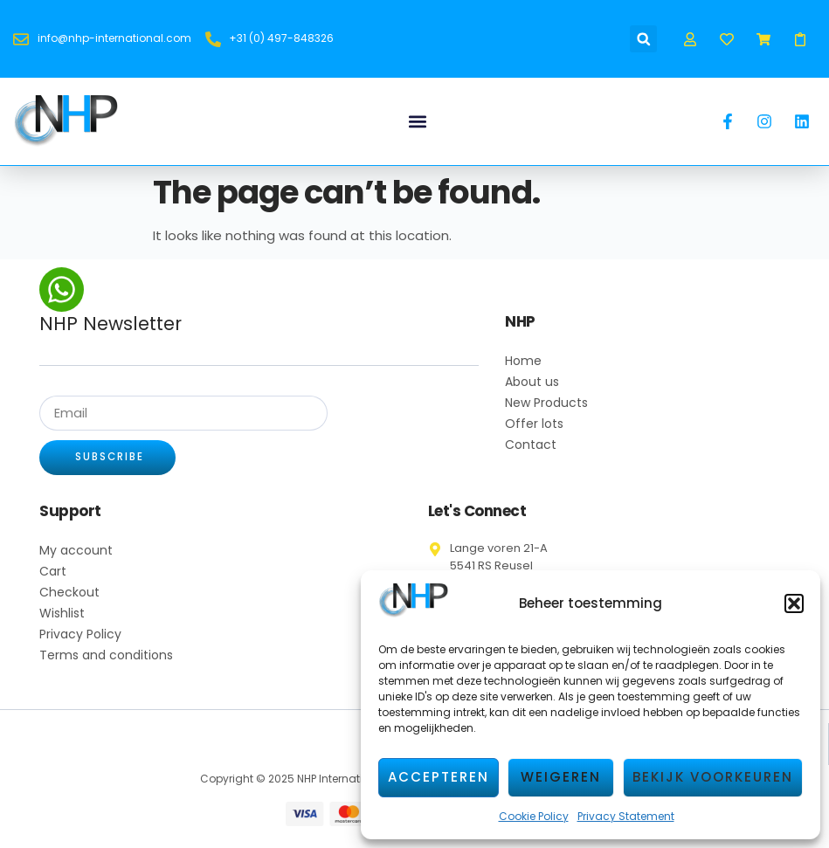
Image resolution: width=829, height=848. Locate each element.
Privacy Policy (80, 635)
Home (523, 360)
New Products (546, 402)
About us (532, 381)
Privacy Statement (625, 816)
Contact (530, 444)
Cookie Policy (534, 816)
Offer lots (534, 423)
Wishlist (62, 614)
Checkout (69, 593)
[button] (794, 603)
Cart (52, 572)
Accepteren (438, 777)
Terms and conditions (106, 656)
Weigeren (561, 777)
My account (76, 551)
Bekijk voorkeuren (712, 777)
